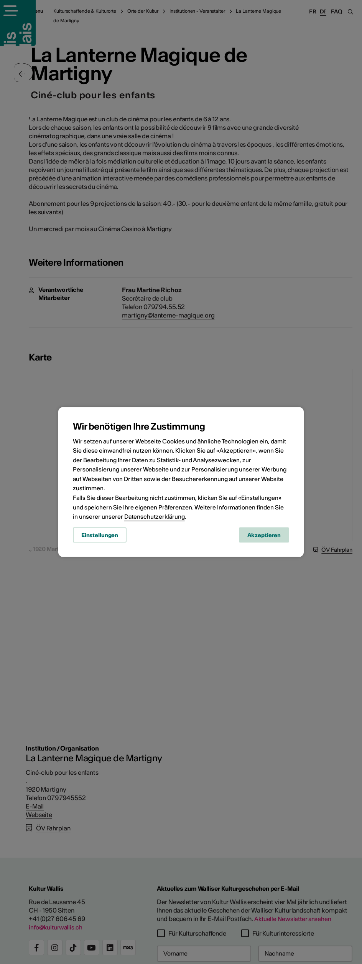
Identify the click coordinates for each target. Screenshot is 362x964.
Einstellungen (99, 535)
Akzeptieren (264, 535)
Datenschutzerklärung (154, 517)
